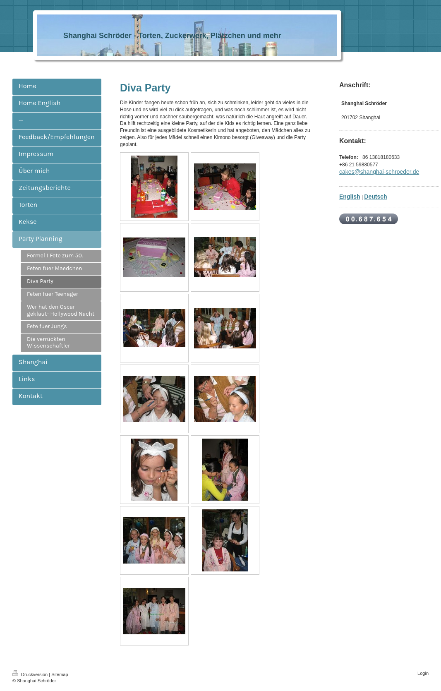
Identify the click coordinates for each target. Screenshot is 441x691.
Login (423, 673)
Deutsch (375, 196)
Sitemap (59, 674)
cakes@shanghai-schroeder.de (379, 171)
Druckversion (30, 674)
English (349, 196)
